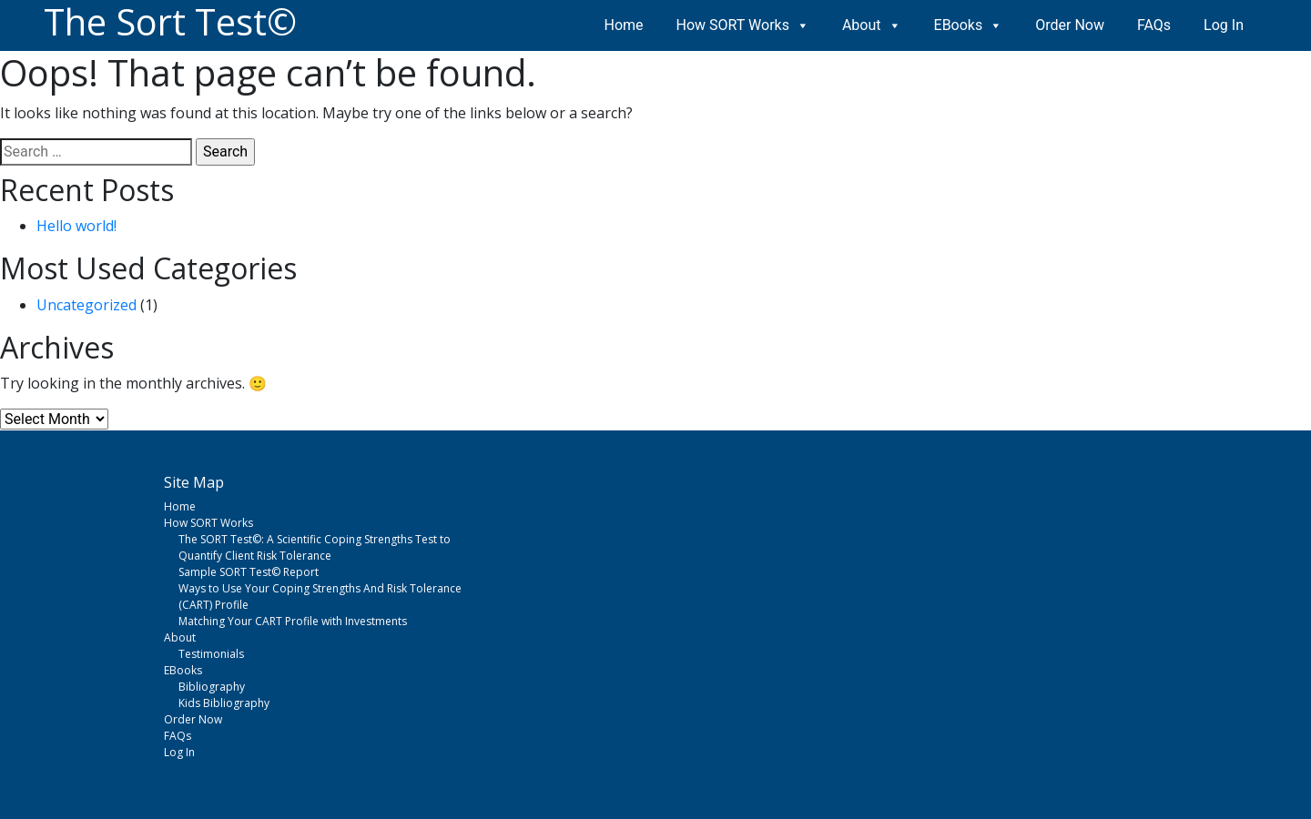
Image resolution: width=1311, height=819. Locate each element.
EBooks (968, 25)
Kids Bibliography (223, 703)
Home (624, 25)
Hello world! (76, 226)
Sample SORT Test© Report (248, 572)
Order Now (1069, 25)
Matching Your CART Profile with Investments (292, 621)
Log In (1224, 25)
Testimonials (211, 654)
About (871, 25)
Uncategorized (86, 305)
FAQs (1154, 25)
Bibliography (211, 686)
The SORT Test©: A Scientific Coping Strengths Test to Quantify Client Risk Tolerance (314, 547)
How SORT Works (742, 25)
